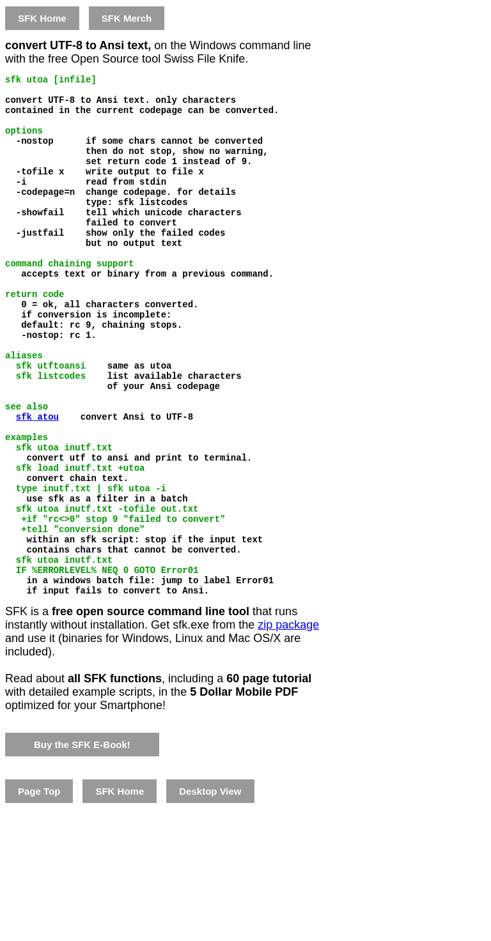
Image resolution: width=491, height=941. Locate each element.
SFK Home (42, 18)
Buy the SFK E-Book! (82, 842)
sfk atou (37, 481)
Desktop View (210, 889)
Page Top (39, 889)
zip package (288, 722)
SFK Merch (127, 18)
